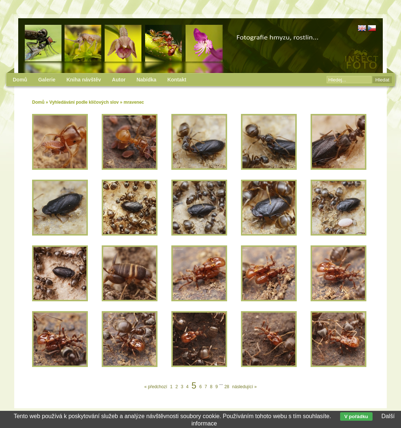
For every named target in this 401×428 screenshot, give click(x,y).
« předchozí (155, 386)
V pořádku (356, 416)
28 (226, 386)
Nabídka (146, 80)
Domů (38, 102)
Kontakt (176, 80)
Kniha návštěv (83, 80)
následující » (244, 386)
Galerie (46, 80)
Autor (118, 80)
